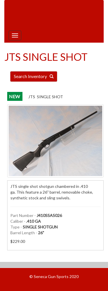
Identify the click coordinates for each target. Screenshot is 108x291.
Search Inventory (34, 76)
